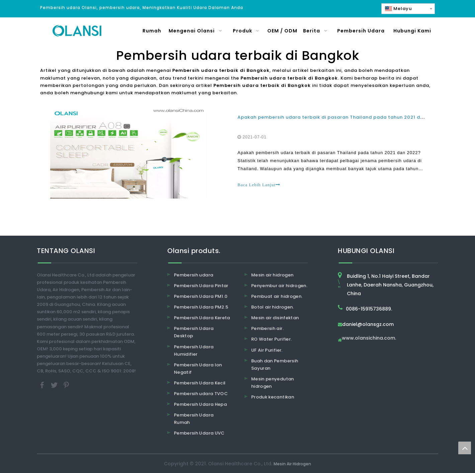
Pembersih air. (267, 328)
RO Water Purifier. (271, 339)
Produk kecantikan (272, 397)
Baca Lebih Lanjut (259, 184)
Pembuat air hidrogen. (276, 296)
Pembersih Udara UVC (199, 433)
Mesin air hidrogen (272, 275)
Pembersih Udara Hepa (200, 404)
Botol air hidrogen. (272, 307)
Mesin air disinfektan (275, 318)
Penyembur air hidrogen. (279, 285)
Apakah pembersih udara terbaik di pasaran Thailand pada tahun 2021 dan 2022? (340, 117)
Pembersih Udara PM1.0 (200, 296)
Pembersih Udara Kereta (202, 318)
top (464, 448)
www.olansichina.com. (369, 338)
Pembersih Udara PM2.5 (201, 307)
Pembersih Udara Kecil (199, 383)
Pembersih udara (193, 275)
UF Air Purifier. (267, 350)
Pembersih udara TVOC (201, 393)
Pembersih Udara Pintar (201, 285)
